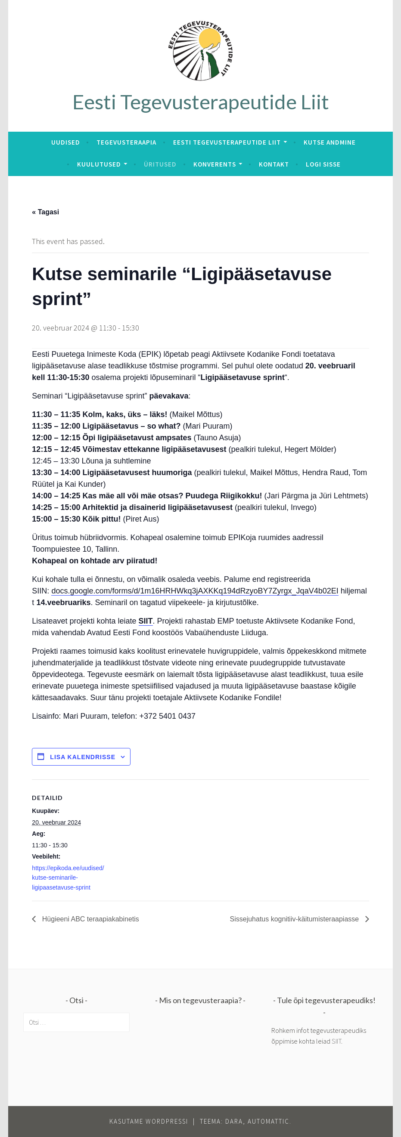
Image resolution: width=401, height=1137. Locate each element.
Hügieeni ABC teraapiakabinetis (89, 919)
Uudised (65, 142)
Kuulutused (99, 164)
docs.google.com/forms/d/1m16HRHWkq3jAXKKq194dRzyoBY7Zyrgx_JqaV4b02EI (194, 591)
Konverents (214, 164)
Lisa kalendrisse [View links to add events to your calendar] (82, 757)
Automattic (268, 1121)
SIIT (146, 621)
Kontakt (274, 164)
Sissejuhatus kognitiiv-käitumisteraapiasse (295, 919)
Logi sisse (323, 164)
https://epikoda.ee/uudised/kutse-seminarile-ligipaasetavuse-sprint (68, 878)
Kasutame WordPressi (148, 1121)
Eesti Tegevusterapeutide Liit (200, 102)
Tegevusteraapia (126, 142)
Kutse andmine (330, 142)
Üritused (160, 164)
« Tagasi (45, 212)
